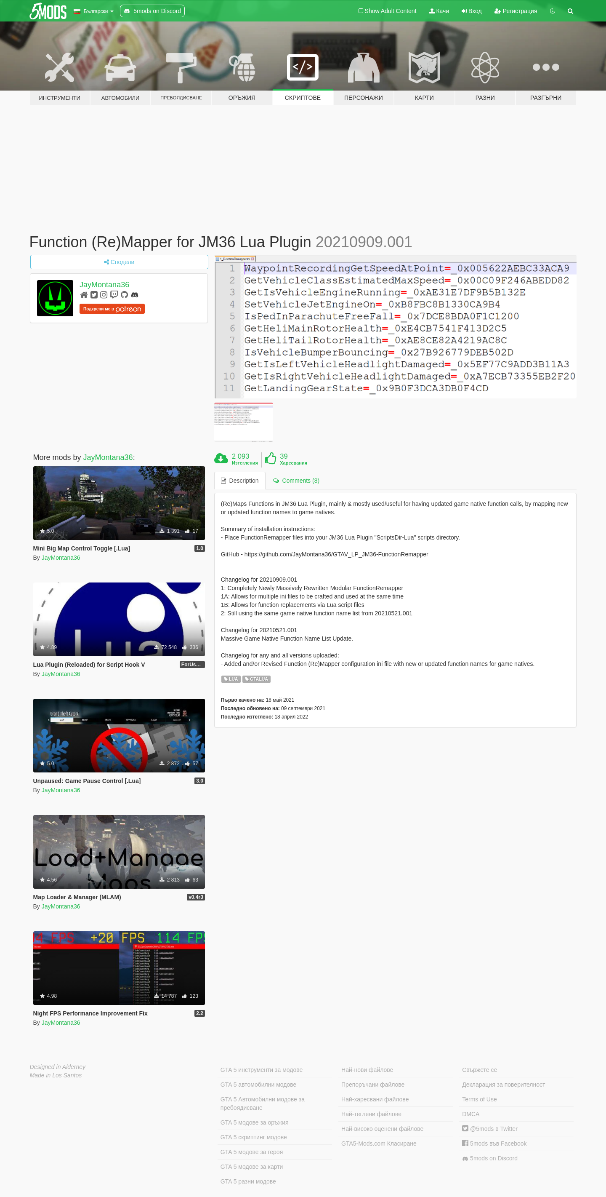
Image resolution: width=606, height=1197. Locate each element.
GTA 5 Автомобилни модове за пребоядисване (263, 1103)
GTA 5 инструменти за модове (262, 1069)
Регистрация (515, 11)
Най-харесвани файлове (375, 1099)
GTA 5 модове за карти (252, 1166)
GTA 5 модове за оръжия (255, 1122)
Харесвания (293, 462)
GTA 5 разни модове (248, 1181)
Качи (439, 11)
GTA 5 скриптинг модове (254, 1137)
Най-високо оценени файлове (382, 1128)
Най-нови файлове (367, 1069)
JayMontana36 (104, 285)
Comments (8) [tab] (296, 480)
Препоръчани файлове (372, 1084)
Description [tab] (240, 480)
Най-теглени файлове (371, 1114)
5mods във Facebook (494, 1143)
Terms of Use (479, 1099)
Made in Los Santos (56, 1075)
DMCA (470, 1114)
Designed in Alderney (58, 1066)
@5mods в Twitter (490, 1129)
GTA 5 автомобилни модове (258, 1084)
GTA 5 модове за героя (252, 1152)
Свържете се (479, 1069)
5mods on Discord (490, 1158)
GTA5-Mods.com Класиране (379, 1143)
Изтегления (245, 462)
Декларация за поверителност (503, 1084)
